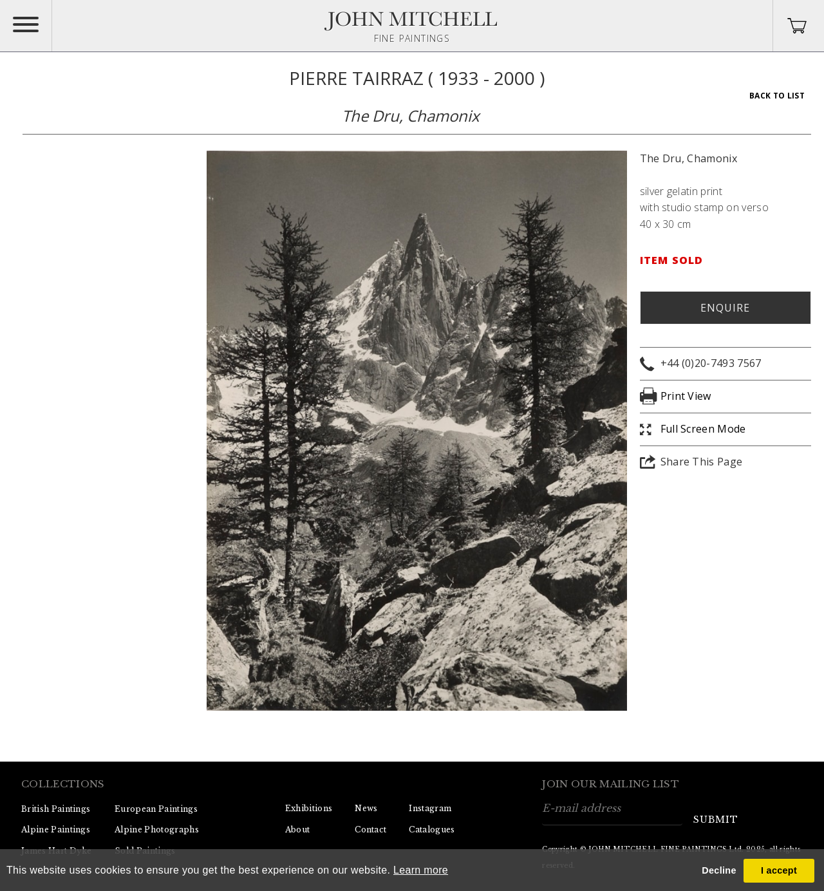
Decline (719, 870)
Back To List (777, 95)
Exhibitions (309, 808)
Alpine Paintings (55, 829)
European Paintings (156, 809)
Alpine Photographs (157, 829)
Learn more (420, 870)
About (297, 829)
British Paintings (55, 809)
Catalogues (431, 829)
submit (715, 819)
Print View (685, 396)
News (366, 808)
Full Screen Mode (703, 429)
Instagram (430, 808)
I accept (779, 870)
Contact (370, 829)
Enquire (725, 308)
